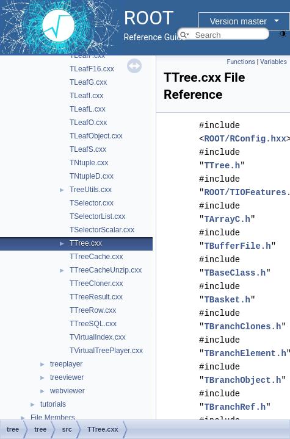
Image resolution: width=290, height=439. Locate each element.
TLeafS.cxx (88, 149)
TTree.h (222, 165)
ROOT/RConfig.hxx (245, 139)
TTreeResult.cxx (96, 297)
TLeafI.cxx (86, 95)
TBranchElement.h (245, 353)
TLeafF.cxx (87, 55)
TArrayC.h (227, 219)
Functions (241, 62)
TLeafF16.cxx (92, 69)
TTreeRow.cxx (93, 310)
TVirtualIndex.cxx (98, 337)
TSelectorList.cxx (97, 216)
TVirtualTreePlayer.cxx (106, 350)
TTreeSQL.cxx (93, 323)
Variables (273, 62)
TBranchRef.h (235, 407)
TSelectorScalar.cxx (102, 230)
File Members (53, 417)
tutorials (53, 404)
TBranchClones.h (242, 326)
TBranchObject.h (242, 380)
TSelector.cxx (92, 203)
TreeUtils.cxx (91, 189)
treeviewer (67, 377)
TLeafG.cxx (88, 82)
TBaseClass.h (235, 273)
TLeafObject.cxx (96, 136)
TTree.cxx (86, 243)
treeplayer (66, 364)
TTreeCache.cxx (96, 256)
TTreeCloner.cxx (96, 283)
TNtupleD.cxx (92, 176)
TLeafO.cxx (88, 122)
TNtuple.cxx (89, 163)
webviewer (67, 391)
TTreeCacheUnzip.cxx (106, 270)
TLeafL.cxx (88, 109)
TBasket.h (227, 299)
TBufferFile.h (237, 246)
